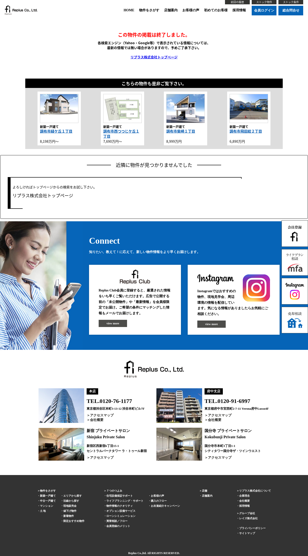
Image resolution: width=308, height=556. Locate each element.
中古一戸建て (48, 500)
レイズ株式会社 (248, 518)
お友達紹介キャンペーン (165, 505)
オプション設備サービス (120, 510)
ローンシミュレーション (120, 515)
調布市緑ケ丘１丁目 (56, 131)
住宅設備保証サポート (119, 495)
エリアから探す (72, 495)
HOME (129, 10)
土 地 (43, 510)
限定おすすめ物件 (73, 520)
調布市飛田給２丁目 (246, 131)
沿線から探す (71, 500)
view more (113, 323)
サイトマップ (247, 533)
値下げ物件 (70, 510)
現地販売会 (70, 505)
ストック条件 (291, 2)
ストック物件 (264, 2)
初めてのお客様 (216, 10)
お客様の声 (190, 10)
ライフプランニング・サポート (124, 500)
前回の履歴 (237, 2)
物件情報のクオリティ (119, 505)
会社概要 (96, 420)
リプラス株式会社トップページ (154, 57)
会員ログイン (264, 10)
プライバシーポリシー (252, 528)
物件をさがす (149, 10)
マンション (46, 505)
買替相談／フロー (117, 520)
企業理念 (244, 495)
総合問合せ (290, 10)
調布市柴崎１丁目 (180, 131)
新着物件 (68, 515)
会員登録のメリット (118, 526)
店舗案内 (171, 10)
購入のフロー (159, 500)
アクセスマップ (102, 415)
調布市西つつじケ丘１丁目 (121, 134)
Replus (132, 553)
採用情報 (239, 10)
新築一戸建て (48, 495)
